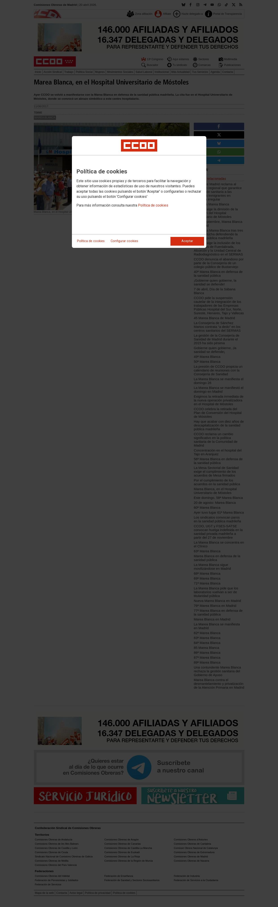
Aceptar (187, 241)
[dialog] (139, 192)
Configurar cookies (124, 241)
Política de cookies (153, 205)
